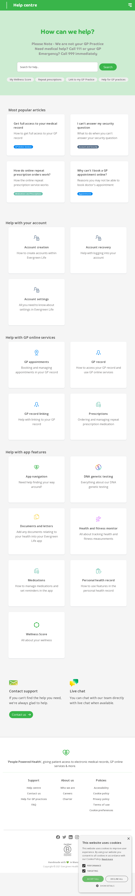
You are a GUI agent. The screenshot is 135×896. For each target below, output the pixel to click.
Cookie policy (101, 793)
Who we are (67, 787)
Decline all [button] (117, 879)
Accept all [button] (93, 879)
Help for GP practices (34, 799)
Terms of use (101, 804)
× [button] (128, 838)
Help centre (34, 787)
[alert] (105, 864)
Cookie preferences (101, 810)
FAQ (33, 804)
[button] (130, 5)
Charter (67, 799)
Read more (107, 859)
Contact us (34, 793)
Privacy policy (101, 799)
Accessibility (101, 787)
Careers (67, 793)
